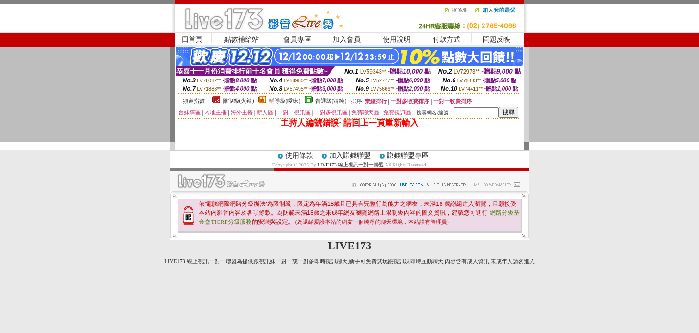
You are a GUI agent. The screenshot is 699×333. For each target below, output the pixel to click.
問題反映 (496, 39)
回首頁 (192, 39)
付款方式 (446, 39)
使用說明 (397, 39)
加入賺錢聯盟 (350, 155)
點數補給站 (241, 39)
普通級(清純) (331, 101)
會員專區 (297, 39)
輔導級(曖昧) (284, 101)
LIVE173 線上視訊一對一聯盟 (350, 164)
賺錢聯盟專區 (408, 155)
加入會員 (347, 39)
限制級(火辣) (238, 101)
